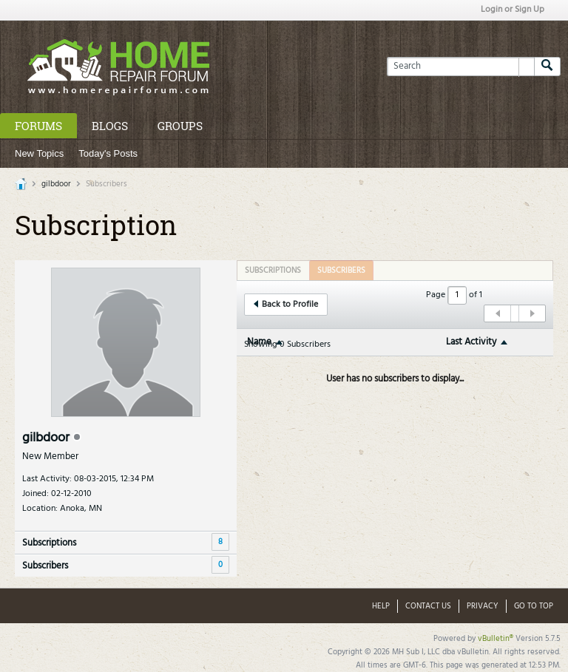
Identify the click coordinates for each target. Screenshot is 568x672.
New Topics (39, 153)
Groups (180, 125)
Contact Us (428, 606)
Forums (38, 125)
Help (381, 606)
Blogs (110, 125)
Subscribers (45, 566)
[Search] (460, 66)
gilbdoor (56, 184)
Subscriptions (49, 543)
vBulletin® (495, 638)
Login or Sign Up (512, 9)
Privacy (482, 606)
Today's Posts (108, 153)
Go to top (533, 606)
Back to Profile (286, 304)
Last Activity (471, 342)
